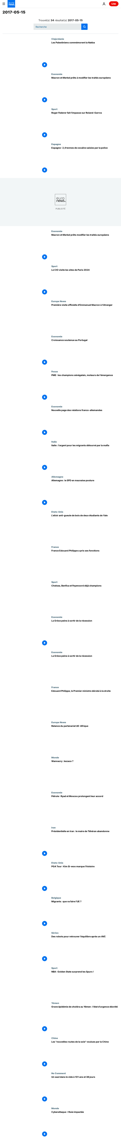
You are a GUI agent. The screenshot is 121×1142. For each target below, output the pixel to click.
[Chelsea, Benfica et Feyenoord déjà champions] (84, 598)
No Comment (58, 1073)
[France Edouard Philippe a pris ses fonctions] (84, 563)
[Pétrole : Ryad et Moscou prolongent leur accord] (84, 808)
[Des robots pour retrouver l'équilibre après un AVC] (84, 949)
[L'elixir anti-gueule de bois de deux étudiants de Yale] (84, 528)
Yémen (55, 1003)
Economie (56, 74)
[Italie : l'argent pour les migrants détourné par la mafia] (84, 458)
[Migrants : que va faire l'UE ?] (84, 914)
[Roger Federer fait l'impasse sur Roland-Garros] (84, 125)
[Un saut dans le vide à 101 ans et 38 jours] (84, 1089)
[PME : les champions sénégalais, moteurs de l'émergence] (84, 387)
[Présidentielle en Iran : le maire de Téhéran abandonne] (84, 843)
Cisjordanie (57, 39)
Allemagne (57, 476)
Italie (54, 441)
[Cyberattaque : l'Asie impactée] (84, 1124)
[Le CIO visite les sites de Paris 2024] (84, 282)
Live (114, 3)
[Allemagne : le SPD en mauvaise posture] (84, 493)
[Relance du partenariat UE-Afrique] (84, 738)
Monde (55, 757)
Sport (54, 109)
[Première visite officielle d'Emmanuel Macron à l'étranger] (84, 317)
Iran (53, 827)
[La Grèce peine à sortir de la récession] (84, 633)
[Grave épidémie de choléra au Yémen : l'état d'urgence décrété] (84, 1019)
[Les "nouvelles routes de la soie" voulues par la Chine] (84, 1054)
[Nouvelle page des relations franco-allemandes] (84, 422)
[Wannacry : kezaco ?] (84, 773)
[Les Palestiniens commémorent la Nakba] (84, 55)
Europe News (58, 301)
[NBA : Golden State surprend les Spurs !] (84, 984)
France (55, 547)
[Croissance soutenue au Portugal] (84, 352)
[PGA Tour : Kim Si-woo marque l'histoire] (84, 879)
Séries (54, 932)
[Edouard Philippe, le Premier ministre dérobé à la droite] (84, 703)
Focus (54, 371)
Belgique (56, 897)
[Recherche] (61, 27)
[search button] (84, 27)
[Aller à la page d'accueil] (11, 4)
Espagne (56, 144)
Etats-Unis (57, 511)
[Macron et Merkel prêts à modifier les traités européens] (84, 90)
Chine (54, 1038)
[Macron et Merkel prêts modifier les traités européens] (84, 247)
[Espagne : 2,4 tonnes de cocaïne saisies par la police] (84, 160)
